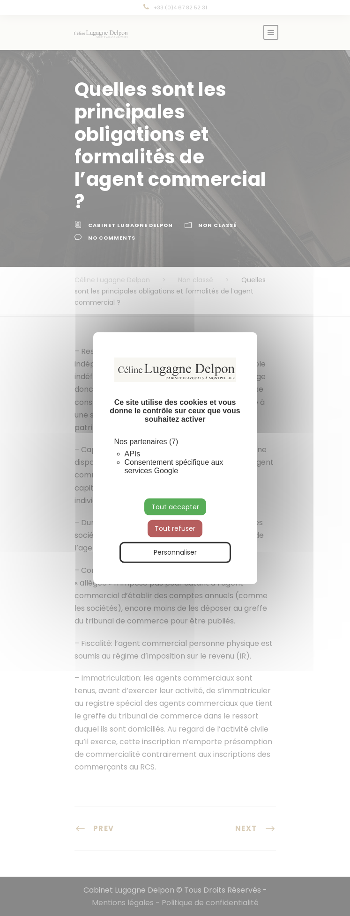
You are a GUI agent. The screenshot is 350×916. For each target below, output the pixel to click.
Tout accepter (175, 506)
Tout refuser (175, 528)
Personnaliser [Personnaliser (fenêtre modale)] (175, 552)
